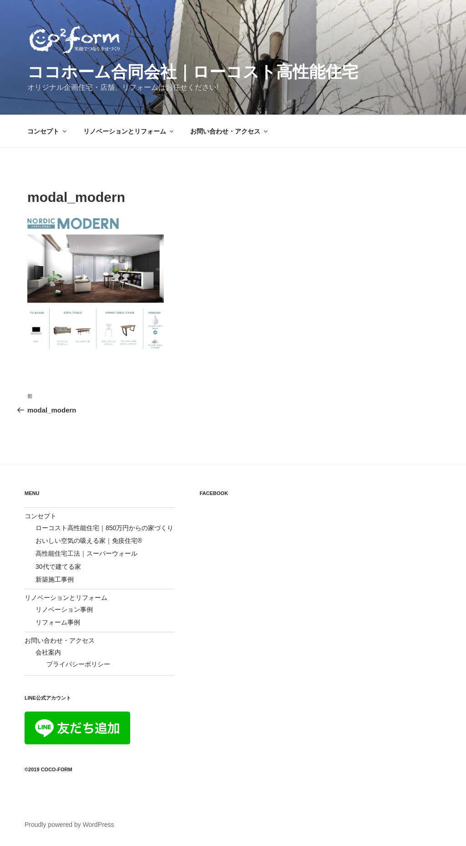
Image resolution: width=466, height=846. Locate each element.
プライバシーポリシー (78, 664)
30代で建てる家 (58, 566)
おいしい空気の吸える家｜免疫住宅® (88, 540)
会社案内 (48, 652)
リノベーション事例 (64, 609)
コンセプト (47, 131)
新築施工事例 (54, 579)
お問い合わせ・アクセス (229, 131)
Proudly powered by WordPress (69, 824)
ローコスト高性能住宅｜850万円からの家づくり (104, 527)
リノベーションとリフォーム (129, 131)
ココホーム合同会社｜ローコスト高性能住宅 (192, 71)
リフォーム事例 (57, 622)
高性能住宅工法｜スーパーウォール (86, 553)
